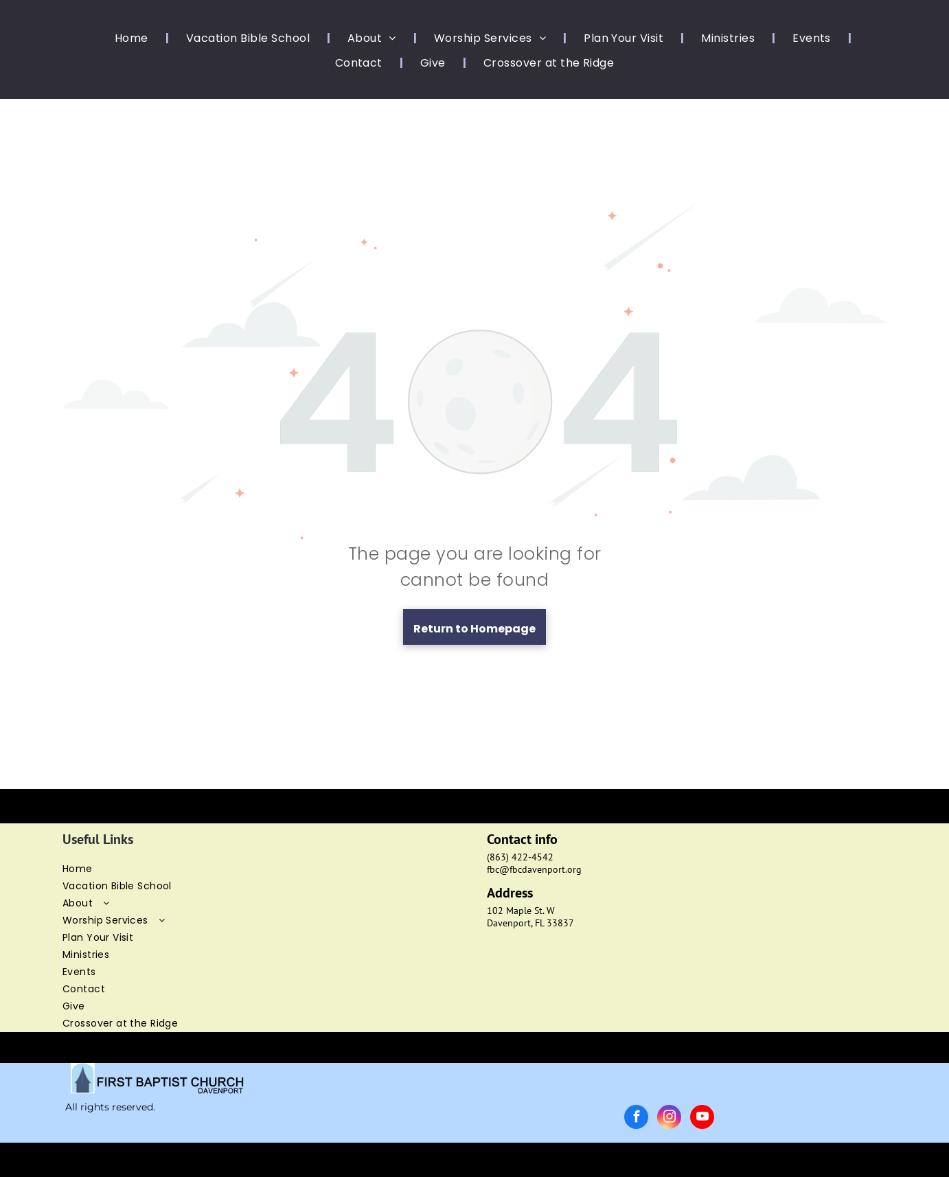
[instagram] (669, 1118)
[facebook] (636, 1118)
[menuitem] (133, 38)
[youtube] (702, 1118)
